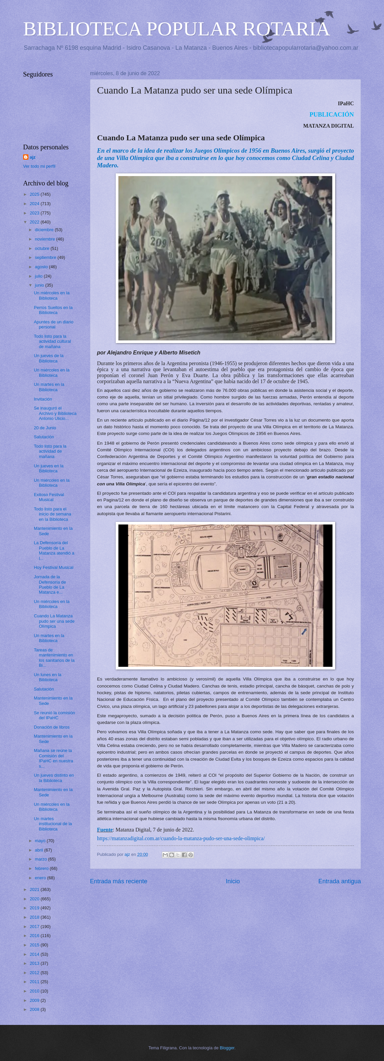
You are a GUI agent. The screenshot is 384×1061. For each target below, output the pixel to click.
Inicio (233, 881)
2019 (35, 907)
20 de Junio (45, 427)
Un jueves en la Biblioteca (49, 468)
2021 (35, 889)
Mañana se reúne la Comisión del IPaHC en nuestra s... (53, 758)
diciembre (45, 229)
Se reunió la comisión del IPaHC (54, 715)
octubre (43, 248)
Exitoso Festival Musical (49, 497)
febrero (42, 868)
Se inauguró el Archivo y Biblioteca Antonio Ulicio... (55, 413)
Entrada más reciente (118, 881)
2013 (35, 963)
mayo (40, 840)
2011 (35, 981)
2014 (35, 954)
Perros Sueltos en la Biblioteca (53, 310)
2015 (35, 944)
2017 (35, 926)
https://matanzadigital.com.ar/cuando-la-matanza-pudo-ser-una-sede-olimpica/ (181, 838)
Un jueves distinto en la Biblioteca (54, 778)
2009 (35, 1000)
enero (41, 877)
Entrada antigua (339, 881)
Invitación (43, 399)
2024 (35, 203)
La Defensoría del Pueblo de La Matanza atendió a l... (54, 550)
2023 (35, 212)
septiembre (46, 257)
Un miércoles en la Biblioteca (52, 295)
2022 (35, 221)
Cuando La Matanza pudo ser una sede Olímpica (54, 621)
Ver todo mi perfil (39, 166)
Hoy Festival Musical (53, 567)
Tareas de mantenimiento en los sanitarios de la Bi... (54, 657)
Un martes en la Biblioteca (49, 387)
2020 (35, 898)
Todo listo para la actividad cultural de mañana (52, 341)
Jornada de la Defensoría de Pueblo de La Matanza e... (50, 584)
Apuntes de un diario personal (53, 324)
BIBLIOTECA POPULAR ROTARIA (176, 29)
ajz (32, 157)
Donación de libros (52, 727)
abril (39, 850)
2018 (35, 917)
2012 (35, 972)
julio (39, 276)
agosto (42, 266)
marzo (41, 859)
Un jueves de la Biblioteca (49, 358)
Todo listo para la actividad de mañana (50, 451)
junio (40, 285)
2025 (35, 194)
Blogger (227, 1047)
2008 (35, 1009)
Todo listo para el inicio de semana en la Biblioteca (52, 514)
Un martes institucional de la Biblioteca (53, 823)
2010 (35, 991)
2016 (35, 935)
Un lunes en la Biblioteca (47, 677)
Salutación (44, 436)
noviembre (45, 239)
